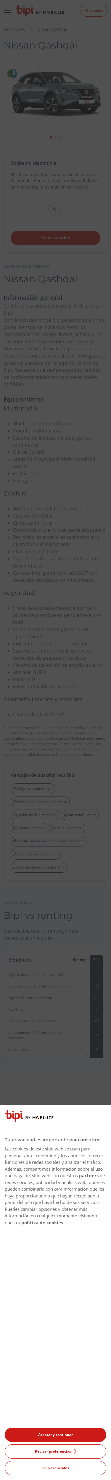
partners (89, 1175)
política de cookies (42, 1222)
